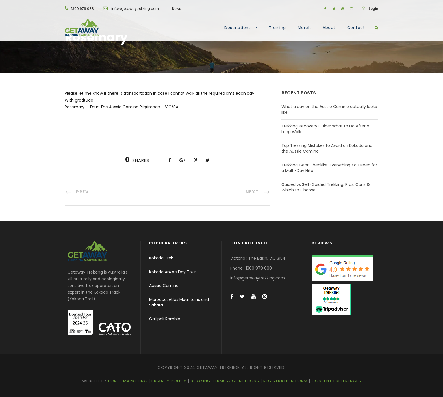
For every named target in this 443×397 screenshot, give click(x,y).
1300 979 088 (82, 8)
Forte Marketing (127, 381)
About (329, 27)
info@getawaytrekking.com (135, 8)
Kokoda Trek (161, 258)
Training (277, 27)
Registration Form (285, 381)
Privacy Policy (168, 381)
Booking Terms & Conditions (225, 381)
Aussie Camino (164, 285)
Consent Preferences (336, 381)
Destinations (237, 27)
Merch (304, 27)
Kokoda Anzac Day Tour (172, 272)
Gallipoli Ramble (164, 319)
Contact (356, 27)
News (176, 8)
